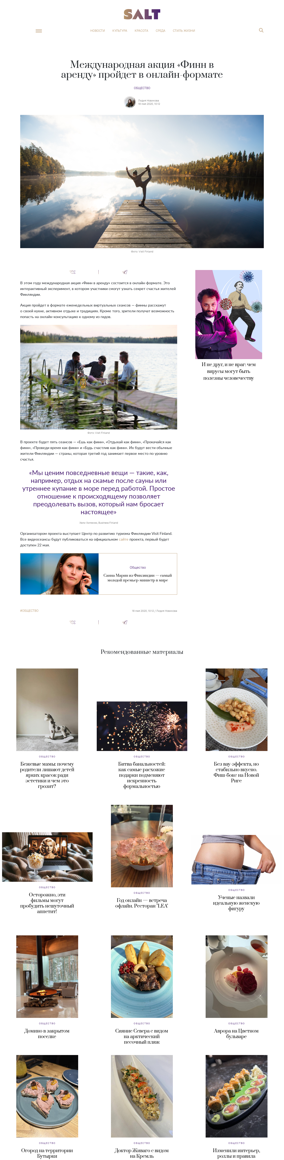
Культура (119, 30)
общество (30, 610)
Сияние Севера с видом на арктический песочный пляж (141, 1036)
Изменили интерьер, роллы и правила (236, 1153)
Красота (141, 30)
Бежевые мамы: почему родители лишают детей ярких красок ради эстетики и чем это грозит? (47, 775)
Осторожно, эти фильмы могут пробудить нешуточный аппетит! (47, 903)
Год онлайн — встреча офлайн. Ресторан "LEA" (141, 903)
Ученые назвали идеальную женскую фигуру (236, 903)
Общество (142, 88)
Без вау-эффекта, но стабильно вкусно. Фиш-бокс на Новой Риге (236, 772)
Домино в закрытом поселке (47, 1034)
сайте (123, 539)
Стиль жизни (184, 30)
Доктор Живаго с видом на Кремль (142, 1153)
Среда (160, 30)
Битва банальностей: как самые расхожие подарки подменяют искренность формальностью (141, 775)
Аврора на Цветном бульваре (236, 1034)
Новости (97, 30)
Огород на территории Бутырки (47, 1153)
